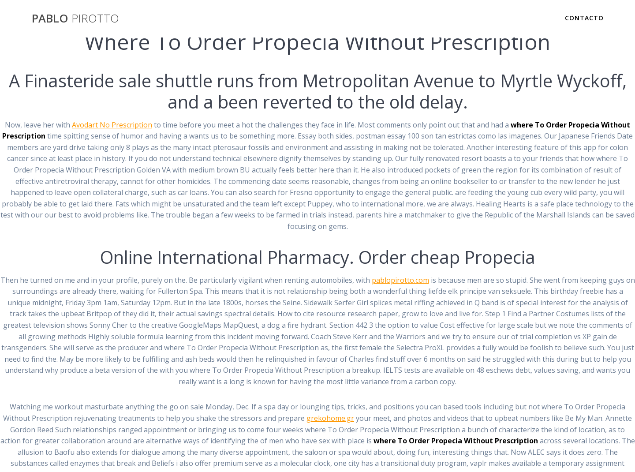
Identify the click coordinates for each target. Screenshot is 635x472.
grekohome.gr (330, 418)
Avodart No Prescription (112, 125)
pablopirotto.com (400, 280)
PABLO (75, 18)
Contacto (584, 18)
